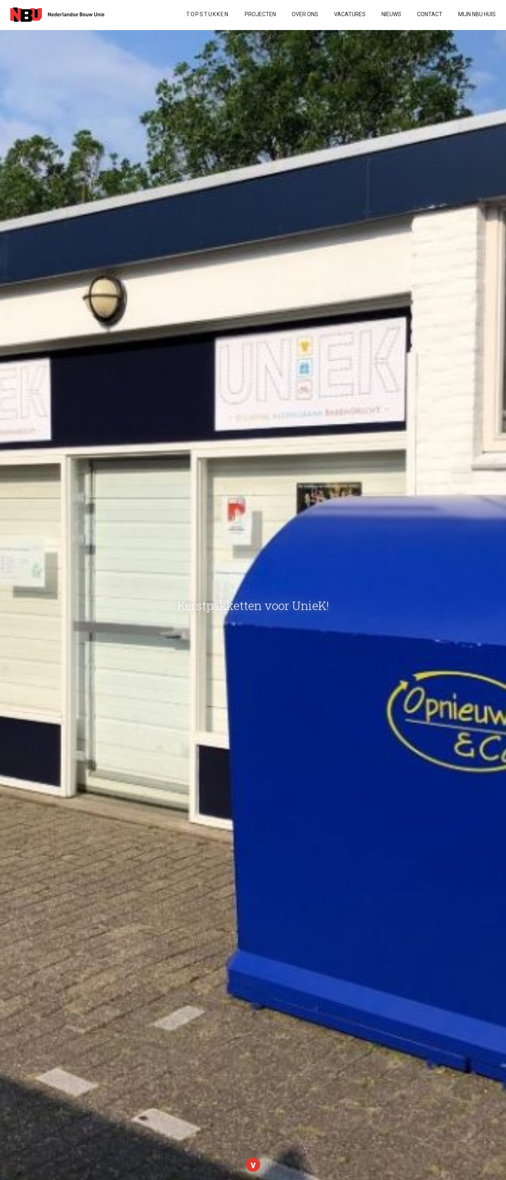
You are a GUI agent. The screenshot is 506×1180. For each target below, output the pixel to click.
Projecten (260, 14)
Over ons (305, 14)
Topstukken (207, 14)
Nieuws (391, 14)
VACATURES (350, 14)
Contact (429, 14)
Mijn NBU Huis (477, 14)
